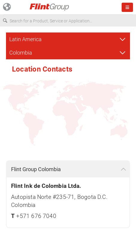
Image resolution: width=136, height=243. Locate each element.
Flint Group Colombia (36, 169)
